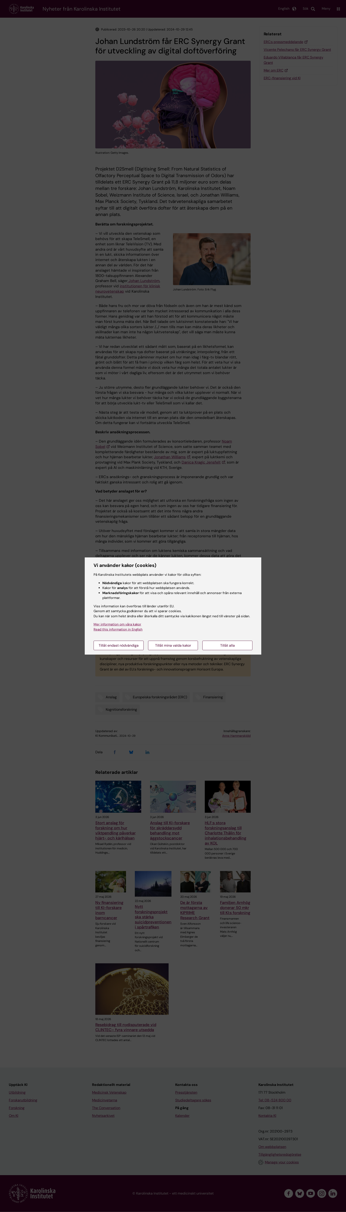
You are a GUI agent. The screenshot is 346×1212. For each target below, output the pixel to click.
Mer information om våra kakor (117, 624)
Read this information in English (118, 629)
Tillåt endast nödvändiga (119, 645)
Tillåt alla (227, 645)
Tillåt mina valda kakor (173, 645)
